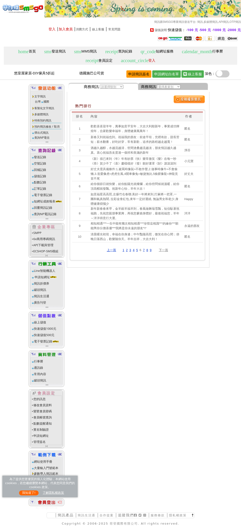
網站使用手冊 (43, 461)
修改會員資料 (42, 405)
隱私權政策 (178, 515)
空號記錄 (40, 163)
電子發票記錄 (43, 195)
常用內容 (40, 374)
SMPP (37, 233)
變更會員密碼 (42, 411)
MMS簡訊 (85, 51)
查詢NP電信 (41, 138)
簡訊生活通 (41, 296)
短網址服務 (157, 51)
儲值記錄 (40, 176)
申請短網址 (42, 277)
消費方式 (82, 29)
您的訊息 (39, 399)
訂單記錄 (40, 188)
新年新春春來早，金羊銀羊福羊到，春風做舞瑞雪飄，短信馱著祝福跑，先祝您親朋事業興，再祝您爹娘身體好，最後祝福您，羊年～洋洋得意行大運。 (135, 213)
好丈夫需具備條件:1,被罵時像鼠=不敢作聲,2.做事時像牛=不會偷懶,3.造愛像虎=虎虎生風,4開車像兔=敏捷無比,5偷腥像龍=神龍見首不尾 (134, 173)
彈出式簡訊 (41, 133)
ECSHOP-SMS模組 (45, 251)
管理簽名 (39, 442)
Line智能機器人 (44, 271)
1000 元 (219, 30)
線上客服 (98, 29)
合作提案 (107, 515)
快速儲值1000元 (45, 328)
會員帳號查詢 (42, 417)
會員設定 (99, 60)
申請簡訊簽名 (138, 74)
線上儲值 (40, 322)
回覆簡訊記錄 (43, 207)
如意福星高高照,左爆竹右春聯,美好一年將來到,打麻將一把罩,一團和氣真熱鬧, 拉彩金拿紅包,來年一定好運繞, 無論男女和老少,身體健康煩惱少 (134, 199)
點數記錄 (40, 182)
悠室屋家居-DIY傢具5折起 (34, 73)
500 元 (205, 30)
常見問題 (114, 29)
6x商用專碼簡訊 (44, 239)
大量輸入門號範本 (46, 468)
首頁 (27, 51)
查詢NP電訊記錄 (45, 214)
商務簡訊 (91, 86)
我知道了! (29, 492)
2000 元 (234, 30)
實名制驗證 (41, 429)
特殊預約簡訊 (42, 120)
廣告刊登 (40, 302)
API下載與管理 (43, 245)
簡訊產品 (66, 515)
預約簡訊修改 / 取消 (47, 126)
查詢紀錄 (118, 51)
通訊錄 (38, 367)
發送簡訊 (55, 51)
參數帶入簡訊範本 (46, 473)
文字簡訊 (40, 96)
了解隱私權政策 (53, 492)
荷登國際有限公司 (124, 523)
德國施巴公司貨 (91, 73)
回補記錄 (40, 170)
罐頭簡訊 (40, 290)
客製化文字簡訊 (44, 108)
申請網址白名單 (166, 74)
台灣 (37, 102)
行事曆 (202, 51)
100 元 (192, 30)
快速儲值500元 (44, 335)
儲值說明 (161, 30)
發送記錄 (40, 157)
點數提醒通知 (42, 423)
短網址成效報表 (48, 201)
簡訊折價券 (41, 283)
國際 (46, 102)
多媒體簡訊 (41, 114)
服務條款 (158, 515)
